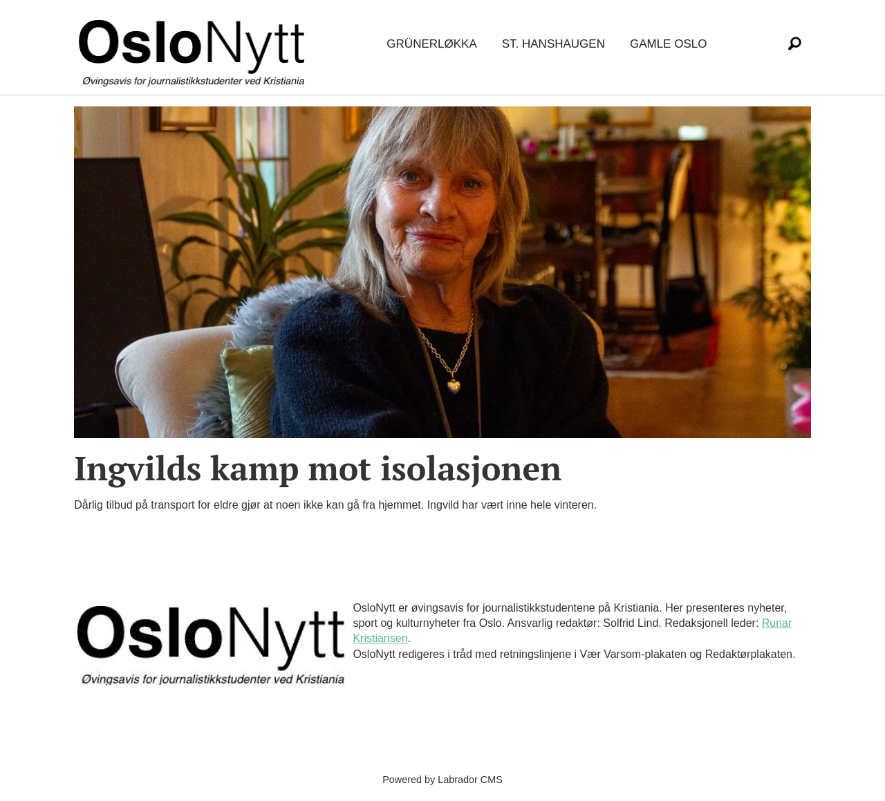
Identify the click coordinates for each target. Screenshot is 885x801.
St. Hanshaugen (553, 43)
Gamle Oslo (668, 43)
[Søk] (794, 44)
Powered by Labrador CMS (442, 779)
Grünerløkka (431, 43)
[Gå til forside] (194, 44)
